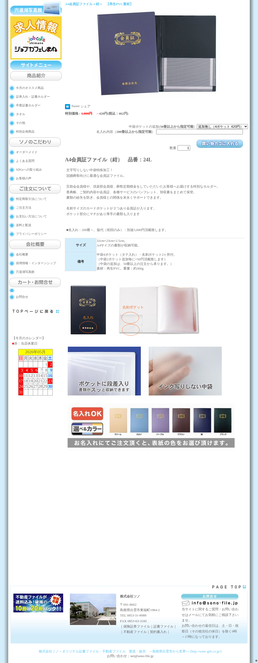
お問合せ (22, 297)
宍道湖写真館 (25, 272)
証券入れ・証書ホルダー (33, 96)
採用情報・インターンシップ (36, 263)
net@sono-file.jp (141, 656)
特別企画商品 (25, 131)
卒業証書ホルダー (28, 105)
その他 (20, 123)
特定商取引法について (31, 199)
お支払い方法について (31, 216)
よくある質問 (25, 161)
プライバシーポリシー (31, 234)
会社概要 (22, 254)
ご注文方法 (23, 207)
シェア (85, 106)
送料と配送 (23, 225)
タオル (20, 114)
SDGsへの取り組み (29, 169)
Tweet (75, 106)
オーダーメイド (27, 152)
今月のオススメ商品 (30, 88)
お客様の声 (23, 178)
